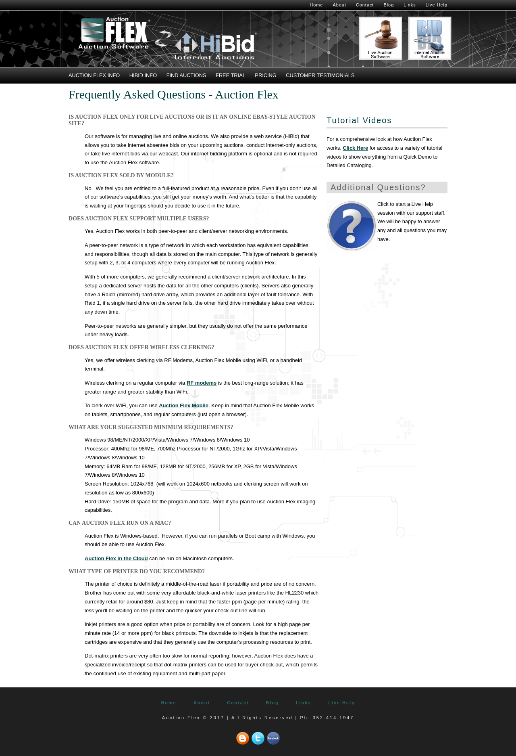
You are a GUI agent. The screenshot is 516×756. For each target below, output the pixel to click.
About (339, 4)
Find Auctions (186, 75)
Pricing (265, 75)
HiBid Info (143, 75)
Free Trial (231, 75)
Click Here (355, 148)
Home (316, 4)
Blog (388, 4)
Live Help (436, 4)
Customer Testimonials (320, 75)
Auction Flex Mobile (183, 405)
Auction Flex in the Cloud (116, 558)
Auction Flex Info (94, 75)
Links (410, 4)
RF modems (201, 383)
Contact (365, 4)
